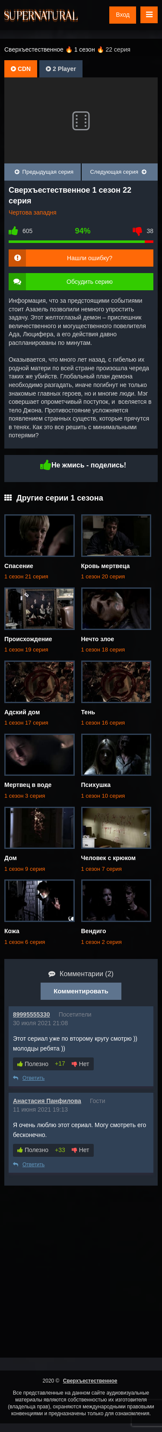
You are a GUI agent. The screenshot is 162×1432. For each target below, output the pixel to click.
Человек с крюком (108, 857)
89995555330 (31, 1014)
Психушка (96, 784)
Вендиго (93, 931)
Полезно (32, 1063)
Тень (88, 712)
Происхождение (28, 639)
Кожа (11, 931)
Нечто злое (97, 639)
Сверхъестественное (90, 1381)
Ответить (28, 1078)
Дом (10, 857)
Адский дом (22, 712)
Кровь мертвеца (105, 565)
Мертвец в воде (27, 784)
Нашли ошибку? (89, 258)
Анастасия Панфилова (47, 1100)
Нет (80, 1063)
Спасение (18, 565)
